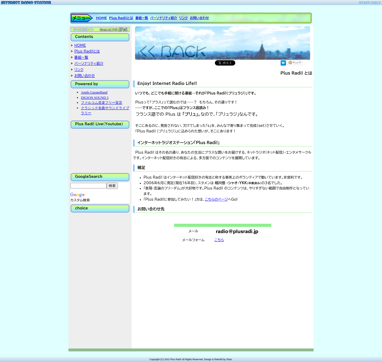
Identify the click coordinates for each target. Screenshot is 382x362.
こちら (219, 240)
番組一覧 (141, 17)
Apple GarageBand (94, 92)
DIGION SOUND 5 (94, 98)
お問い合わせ (199, 17)
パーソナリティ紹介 (163, 17)
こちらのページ (216, 199)
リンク (183, 17)
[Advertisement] (96, 280)
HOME (101, 17)
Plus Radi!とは (121, 17)
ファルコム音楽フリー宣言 (101, 103)
